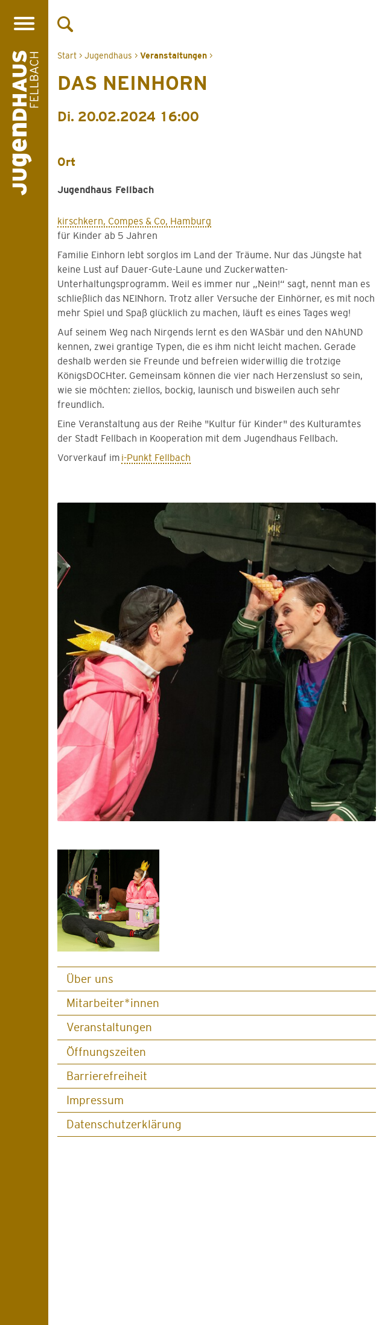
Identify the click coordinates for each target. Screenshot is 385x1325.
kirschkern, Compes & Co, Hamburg (134, 221)
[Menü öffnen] (23, 23)
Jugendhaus (108, 55)
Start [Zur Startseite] (67, 55)
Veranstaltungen (109, 1027)
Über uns (89, 979)
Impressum (95, 1100)
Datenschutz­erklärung (124, 1124)
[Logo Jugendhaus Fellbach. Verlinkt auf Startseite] (25, 124)
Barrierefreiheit (106, 1076)
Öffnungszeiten (106, 1052)
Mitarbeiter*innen (112, 1003)
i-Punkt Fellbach (156, 458)
